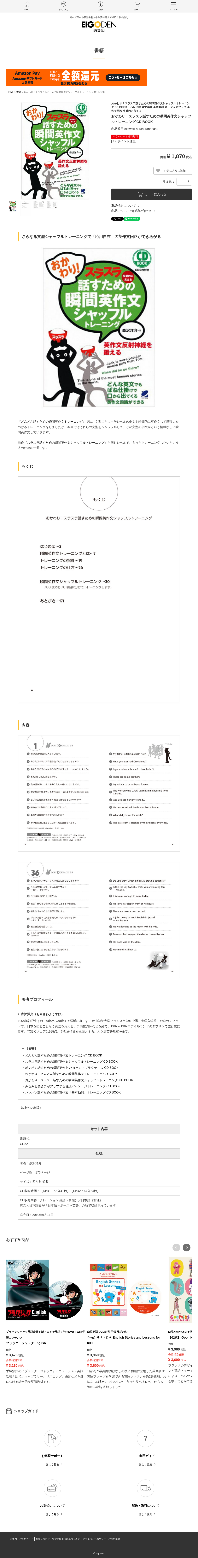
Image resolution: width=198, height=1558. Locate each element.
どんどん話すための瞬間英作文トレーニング (52, 421)
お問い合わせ (43, 1539)
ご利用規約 (114, 1539)
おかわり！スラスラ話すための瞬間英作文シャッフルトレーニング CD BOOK (79, 1080)
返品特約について (123, 205)
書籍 (18, 92)
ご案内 (13, 1539)
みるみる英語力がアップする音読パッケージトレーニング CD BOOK (73, 1086)
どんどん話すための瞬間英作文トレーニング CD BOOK (63, 1055)
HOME (10, 92)
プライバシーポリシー (94, 1539)
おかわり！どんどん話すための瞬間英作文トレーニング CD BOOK (71, 1074)
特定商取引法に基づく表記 (66, 1539)
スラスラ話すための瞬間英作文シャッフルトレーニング (65, 442)
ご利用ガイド (26, 1539)
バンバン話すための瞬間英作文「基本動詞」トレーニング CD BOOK (73, 1092)
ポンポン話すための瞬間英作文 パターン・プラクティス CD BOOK (72, 1067)
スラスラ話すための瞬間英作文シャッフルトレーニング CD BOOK (71, 1061)
